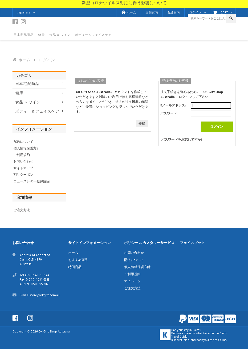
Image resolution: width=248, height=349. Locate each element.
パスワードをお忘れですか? (181, 140)
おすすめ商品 (78, 260)
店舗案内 (152, 12)
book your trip (205, 340)
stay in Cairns (191, 330)
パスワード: (169, 113)
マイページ (132, 281)
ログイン (195, 12)
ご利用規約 (21, 155)
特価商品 (74, 267)
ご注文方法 (21, 210)
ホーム (129, 12)
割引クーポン (23, 175)
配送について (23, 142)
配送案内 (173, 12)
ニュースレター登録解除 (31, 181)
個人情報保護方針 (26, 148)
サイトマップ (23, 168)
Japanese (23, 12)
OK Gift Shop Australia (54, 331)
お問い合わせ (23, 161)
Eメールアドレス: (173, 105)
